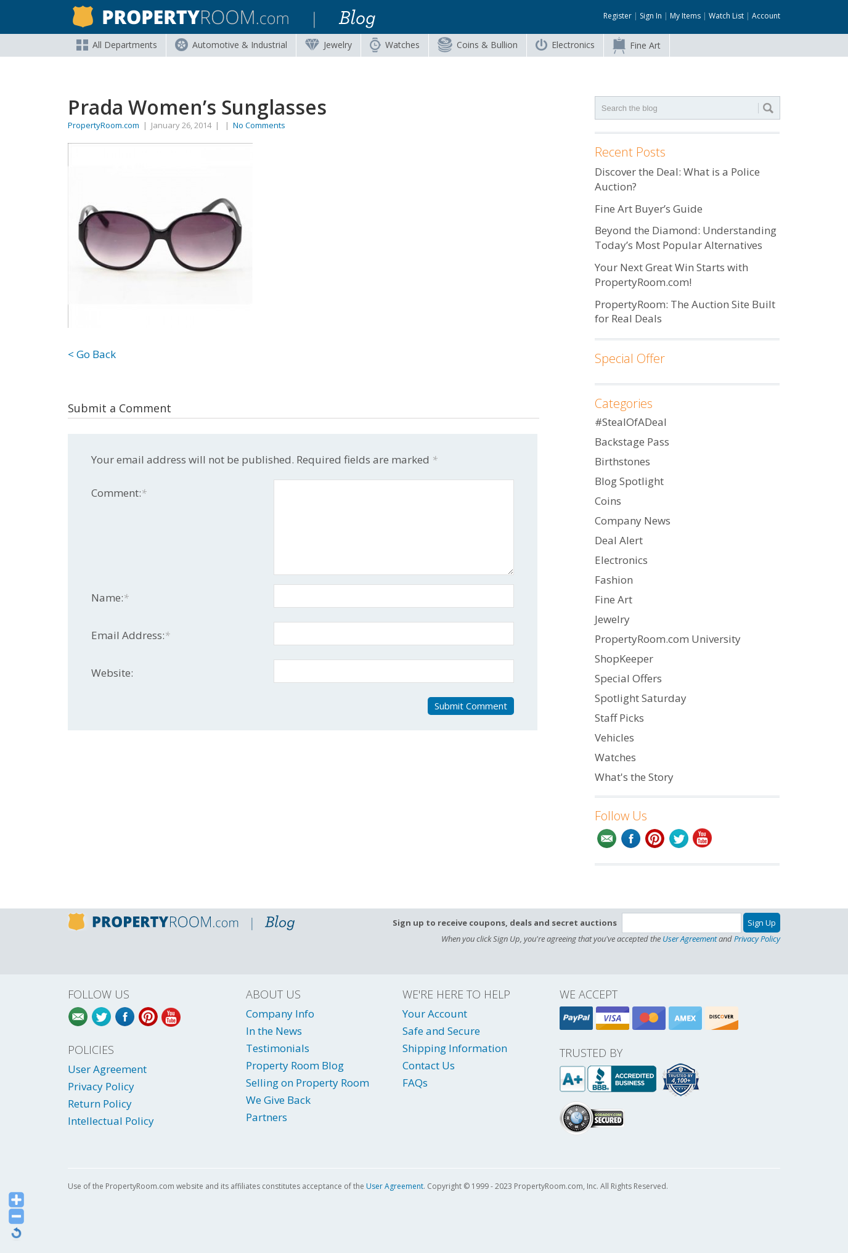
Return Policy (100, 1103)
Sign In (651, 15)
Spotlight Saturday (641, 698)
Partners (266, 1117)
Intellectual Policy (111, 1121)
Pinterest (655, 838)
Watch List (726, 15)
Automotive (231, 44)
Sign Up (762, 922)
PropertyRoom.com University (668, 639)
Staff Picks (619, 718)
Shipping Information (454, 1048)
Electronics (565, 45)
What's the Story (634, 777)
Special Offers (628, 678)
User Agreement (689, 938)
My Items (685, 15)
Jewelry (328, 45)
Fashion (614, 580)
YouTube (703, 838)
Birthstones (622, 461)
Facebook (631, 838)
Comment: (119, 493)
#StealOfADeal (631, 422)
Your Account (434, 1013)
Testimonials (277, 1048)
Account (766, 15)
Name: (110, 597)
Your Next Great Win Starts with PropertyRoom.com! (671, 274)
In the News (274, 1031)
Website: (112, 673)
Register (617, 15)
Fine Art (637, 45)
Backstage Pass (632, 442)
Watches (395, 45)
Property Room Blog (295, 1065)
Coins (478, 44)
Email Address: (130, 635)
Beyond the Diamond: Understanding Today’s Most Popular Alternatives (686, 237)
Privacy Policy (757, 938)
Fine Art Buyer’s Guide (649, 209)
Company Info (280, 1013)
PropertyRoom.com (103, 125)
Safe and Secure (441, 1031)
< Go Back (92, 354)
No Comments (259, 125)
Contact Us (428, 1065)
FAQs (415, 1082)
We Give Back (278, 1100)
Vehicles (614, 737)
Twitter (679, 838)
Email (607, 838)
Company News (633, 520)
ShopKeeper (624, 658)
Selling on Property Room (307, 1082)
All (116, 45)
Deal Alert (619, 540)
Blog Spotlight (629, 481)
